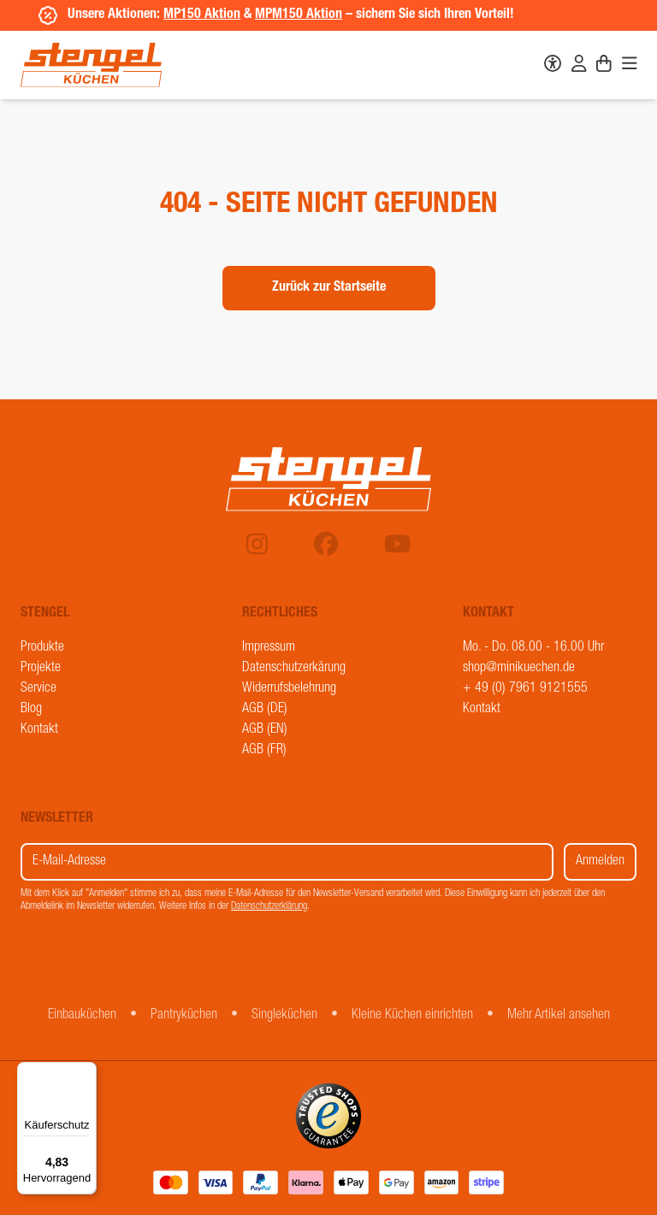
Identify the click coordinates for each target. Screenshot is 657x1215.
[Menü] (86, 1072)
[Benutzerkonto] (579, 66)
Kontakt (39, 730)
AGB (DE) (264, 710)
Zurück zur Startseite (329, 288)
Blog (31, 710)
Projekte (41, 668)
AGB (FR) (264, 751)
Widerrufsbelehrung (289, 689)
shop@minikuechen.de (519, 668)
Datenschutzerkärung (294, 668)
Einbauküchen (82, 1016)
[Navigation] (629, 65)
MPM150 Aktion (295, 15)
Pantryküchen (184, 1016)
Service (38, 689)
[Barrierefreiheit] (552, 65)
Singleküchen (284, 1016)
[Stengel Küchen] (91, 65)
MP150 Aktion (198, 15)
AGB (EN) (264, 730)
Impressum (268, 648)
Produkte (42, 648)
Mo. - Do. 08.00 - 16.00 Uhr (533, 648)
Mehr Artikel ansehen (558, 1016)
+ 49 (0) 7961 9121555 (525, 689)
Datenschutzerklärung (269, 906)
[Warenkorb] (604, 66)
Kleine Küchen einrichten (412, 1016)
